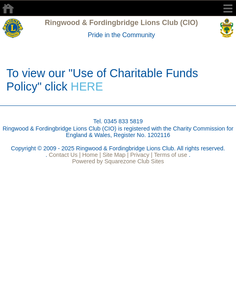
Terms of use (169, 155)
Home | (91, 155)
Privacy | (140, 155)
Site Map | (115, 155)
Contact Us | (64, 155)
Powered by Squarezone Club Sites (118, 161)
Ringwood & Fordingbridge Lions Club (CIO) (121, 23)
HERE (87, 86)
